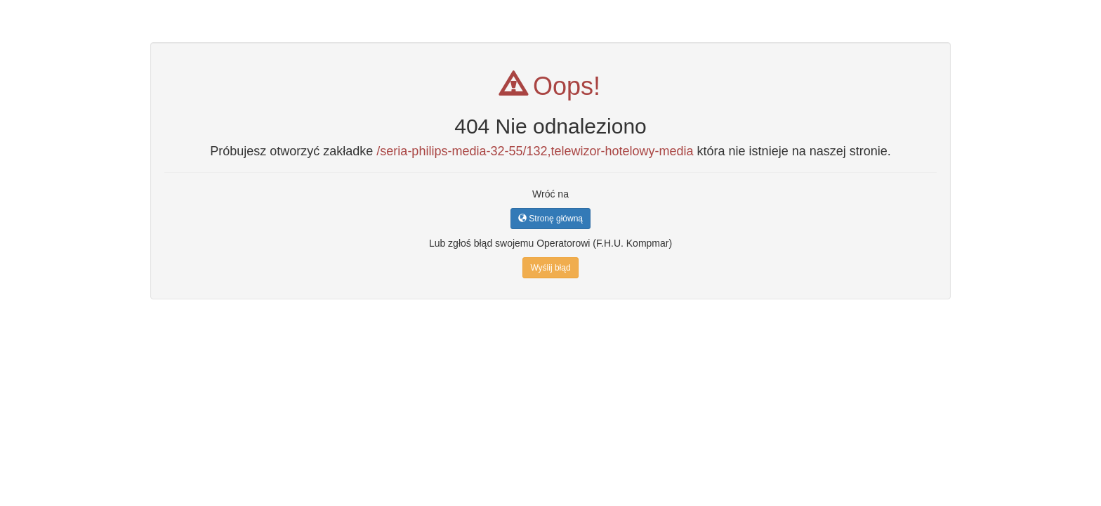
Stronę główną (550, 218)
